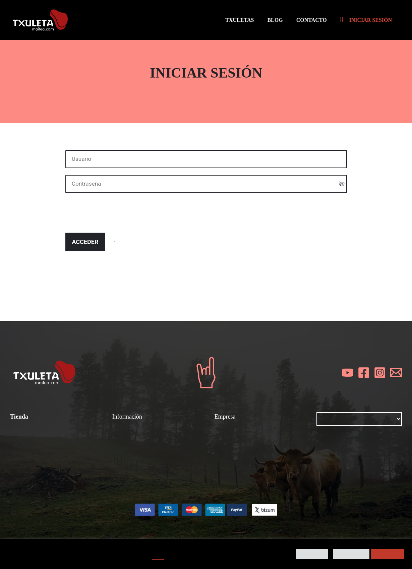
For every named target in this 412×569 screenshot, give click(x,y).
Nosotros (227, 432)
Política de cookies (240, 468)
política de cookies (175, 290)
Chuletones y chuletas (142, 441)
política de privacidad (129, 290)
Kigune (265, 531)
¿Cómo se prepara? (139, 432)
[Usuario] (206, 159)
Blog (221, 441)
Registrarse (164, 263)
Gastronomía (129, 450)
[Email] (396, 373)
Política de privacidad (243, 459)
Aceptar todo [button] (387, 554)
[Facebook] (364, 373)
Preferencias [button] (312, 554)
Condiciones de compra (41, 441)
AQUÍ (158, 557)
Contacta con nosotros (245, 477)
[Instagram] (380, 373)
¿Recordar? (136, 240)
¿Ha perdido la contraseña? (102, 263)
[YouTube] (348, 373)
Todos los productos (37, 450)
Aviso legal (229, 450)
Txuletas (21, 432)
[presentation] (116, 213)
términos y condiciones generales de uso (175, 281)
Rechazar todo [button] (351, 554)
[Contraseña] (206, 184)
